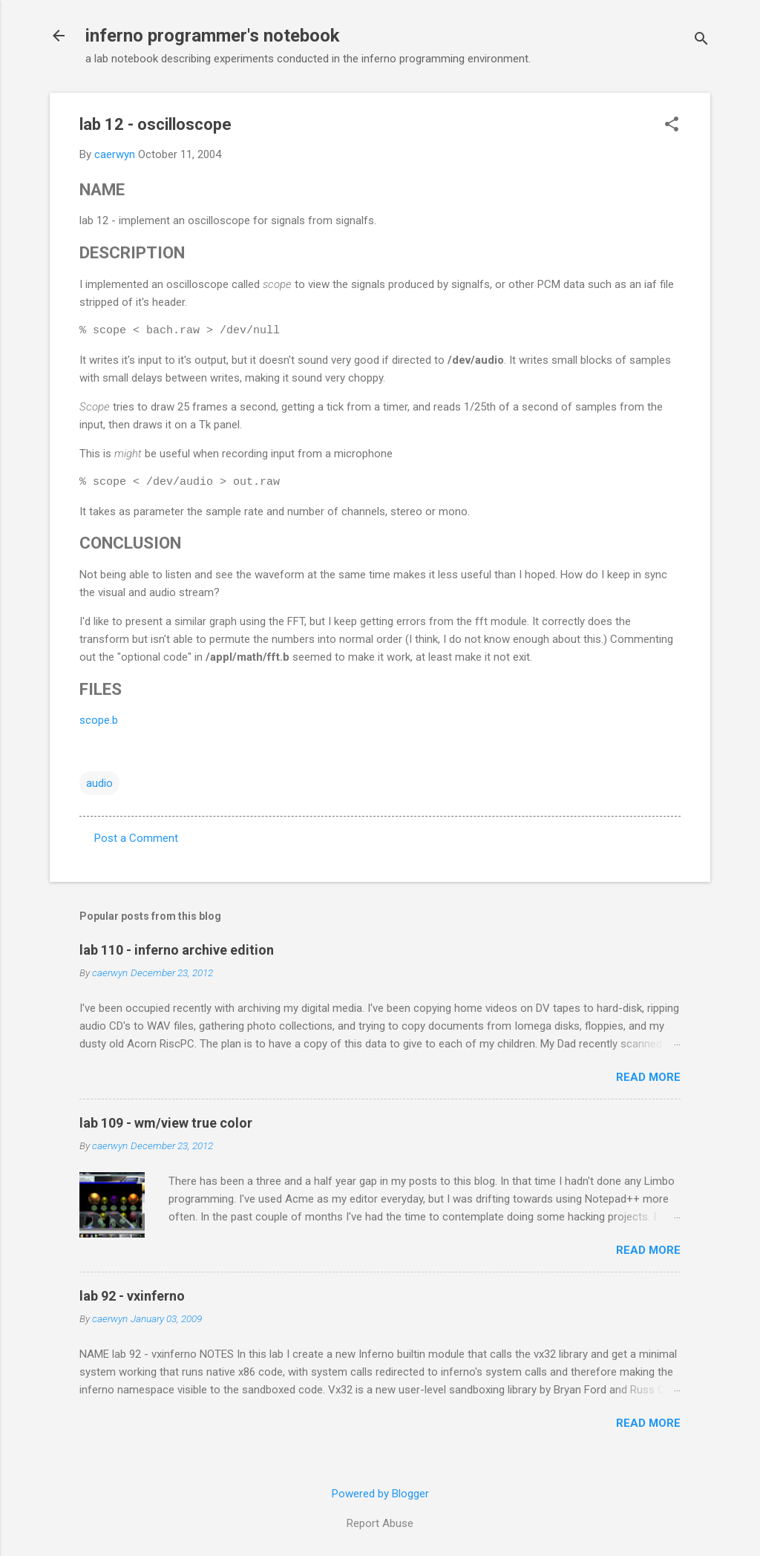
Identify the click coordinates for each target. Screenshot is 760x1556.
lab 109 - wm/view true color (165, 1123)
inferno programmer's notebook (212, 35)
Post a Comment (136, 838)
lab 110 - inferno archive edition (176, 950)
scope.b (98, 720)
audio (99, 783)
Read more (648, 1077)
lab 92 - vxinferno (132, 1296)
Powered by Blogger (380, 1493)
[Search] (701, 40)
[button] (672, 125)
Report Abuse (380, 1523)
